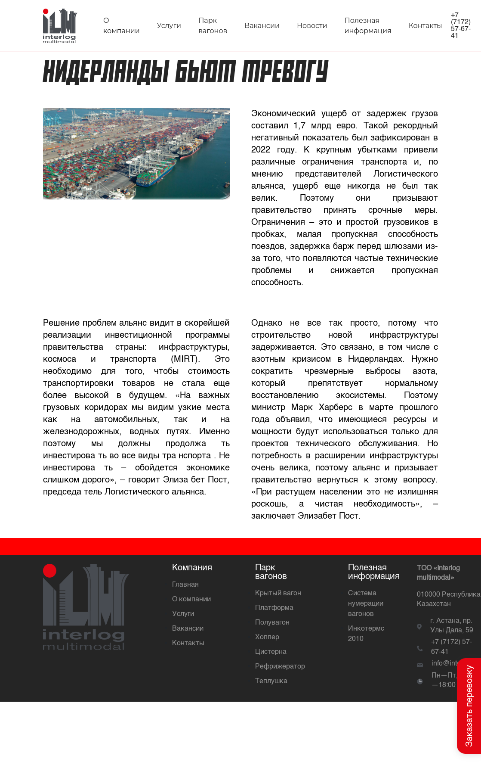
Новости (312, 26)
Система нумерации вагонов (365, 604)
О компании (191, 599)
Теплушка (271, 681)
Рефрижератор (280, 666)
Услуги (169, 26)
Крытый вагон (278, 593)
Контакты (425, 26)
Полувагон (272, 622)
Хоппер (267, 637)
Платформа (274, 608)
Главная (185, 585)
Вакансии (262, 26)
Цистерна (271, 652)
